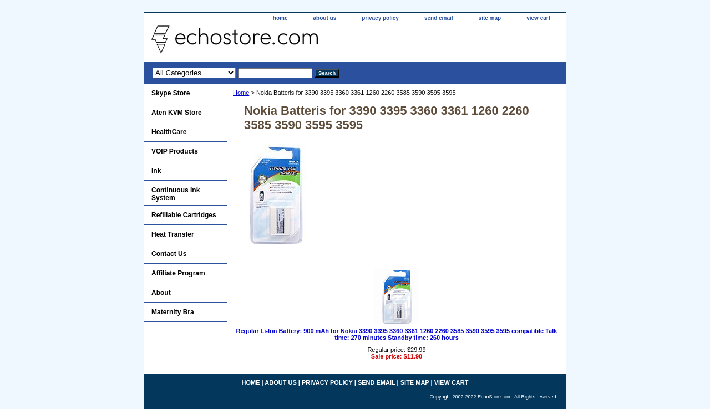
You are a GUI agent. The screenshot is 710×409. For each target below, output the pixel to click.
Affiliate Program (178, 273)
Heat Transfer (172, 234)
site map (490, 18)
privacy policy (380, 18)
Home (241, 92)
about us (325, 18)
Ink (156, 171)
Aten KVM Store (176, 112)
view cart (538, 18)
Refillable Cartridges (183, 215)
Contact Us (168, 254)
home (280, 18)
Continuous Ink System (175, 194)
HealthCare (168, 132)
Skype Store (170, 93)
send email (438, 18)
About (161, 292)
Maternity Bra (172, 312)
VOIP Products (174, 151)
